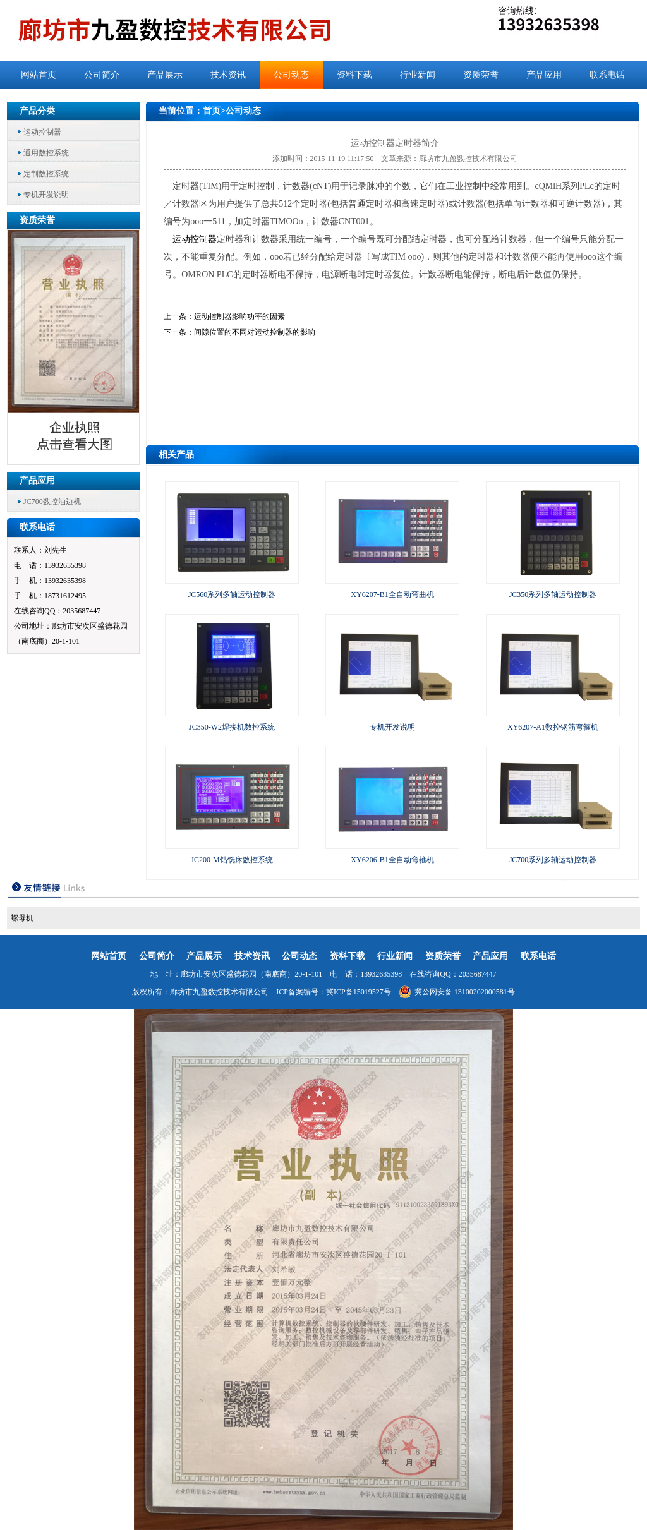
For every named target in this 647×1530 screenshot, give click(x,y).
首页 (212, 111)
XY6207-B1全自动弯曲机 (392, 594)
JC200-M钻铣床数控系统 (231, 859)
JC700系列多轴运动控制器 (553, 859)
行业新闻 (417, 75)
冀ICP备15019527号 (358, 991)
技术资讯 (228, 75)
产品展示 (165, 75)
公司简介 (101, 75)
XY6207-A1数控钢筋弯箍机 (552, 727)
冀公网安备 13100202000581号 (457, 991)
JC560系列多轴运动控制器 (232, 594)
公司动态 (291, 75)
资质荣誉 (481, 75)
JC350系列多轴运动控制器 (553, 594)
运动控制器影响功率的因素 (239, 316)
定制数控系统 (46, 173)
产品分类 (37, 111)
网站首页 (38, 75)
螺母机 (22, 917)
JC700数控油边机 (52, 501)
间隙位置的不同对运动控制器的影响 (254, 332)
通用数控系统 (46, 152)
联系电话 (607, 75)
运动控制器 (42, 132)
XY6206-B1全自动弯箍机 (392, 859)
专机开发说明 (46, 194)
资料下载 (354, 75)
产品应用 (544, 75)
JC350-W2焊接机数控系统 (232, 727)
